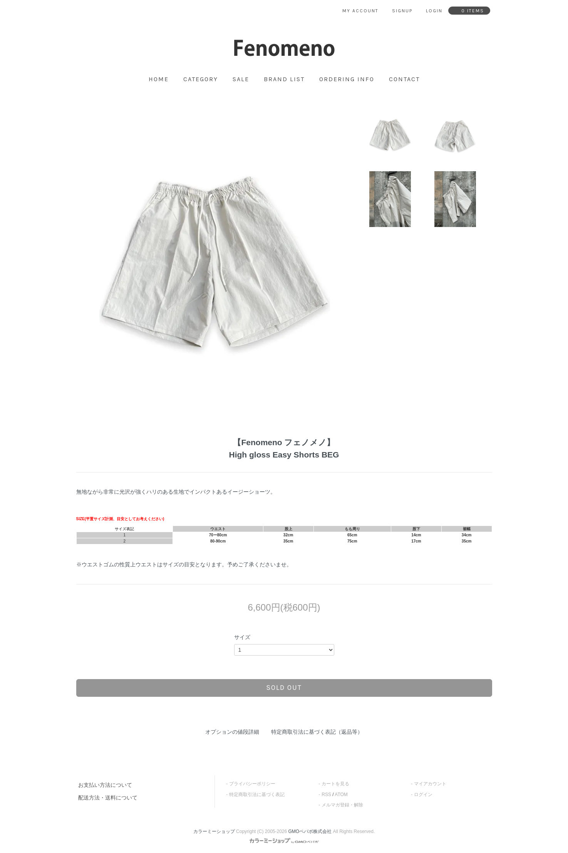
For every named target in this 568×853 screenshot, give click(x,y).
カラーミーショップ (214, 831)
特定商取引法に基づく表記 (257, 794)
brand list (284, 79)
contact (404, 79)
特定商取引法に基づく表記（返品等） (317, 732)
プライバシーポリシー (252, 783)
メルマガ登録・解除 (342, 805)
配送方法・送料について (107, 798)
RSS (326, 794)
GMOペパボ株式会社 (310, 831)
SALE (241, 79)
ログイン (423, 794)
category (200, 79)
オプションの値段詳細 (232, 732)
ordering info (346, 79)
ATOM (341, 794)
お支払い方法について (105, 785)
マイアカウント (430, 783)
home (159, 79)
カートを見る (335, 783)
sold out (284, 687)
